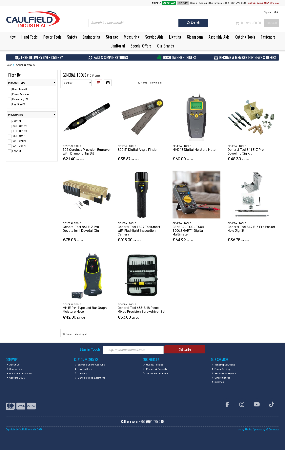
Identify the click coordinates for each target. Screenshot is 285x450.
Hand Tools (29, 37)
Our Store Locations (19, 373)
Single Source (221, 377)
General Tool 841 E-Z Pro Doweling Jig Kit (246, 151)
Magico (248, 429)
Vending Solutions (223, 364)
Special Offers (141, 46)
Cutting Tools (245, 37)
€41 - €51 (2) (19, 131)
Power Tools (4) (21, 94)
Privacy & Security (155, 369)
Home (193, 3)
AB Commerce (272, 429)
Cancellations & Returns (90, 377)
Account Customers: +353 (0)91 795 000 (222, 3)
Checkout (271, 23)
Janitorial (118, 46)
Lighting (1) (18, 104)
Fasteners (268, 37)
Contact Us (14, 369)
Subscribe (185, 349)
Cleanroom (195, 37)
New (13, 37)
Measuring (131, 37)
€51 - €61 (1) (19, 136)
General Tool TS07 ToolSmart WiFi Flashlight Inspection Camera (139, 230)
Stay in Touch (90, 349)
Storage (112, 37)
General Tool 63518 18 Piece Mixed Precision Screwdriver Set (142, 309)
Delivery (81, 373)
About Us (13, 364)
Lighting (175, 37)
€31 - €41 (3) (19, 126)
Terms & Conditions (156, 373)
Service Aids (154, 37)
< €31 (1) (17, 121)
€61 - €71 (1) (19, 141)
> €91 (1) (17, 150)
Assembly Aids (219, 37)
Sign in (268, 12)
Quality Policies (153, 364)
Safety (72, 37)
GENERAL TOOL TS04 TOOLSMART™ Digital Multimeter (188, 230)
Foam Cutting (221, 369)
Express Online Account (90, 364)
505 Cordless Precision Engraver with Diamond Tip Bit (87, 151)
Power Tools (52, 37)
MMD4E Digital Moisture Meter (195, 150)
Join (276, 12)
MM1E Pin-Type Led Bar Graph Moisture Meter (85, 309)
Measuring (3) (20, 99)
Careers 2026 (16, 377)
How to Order (84, 369)
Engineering (91, 37)
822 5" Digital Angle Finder (138, 150)
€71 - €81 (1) (19, 145)
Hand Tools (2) (20, 89)
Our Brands (165, 46)
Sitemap (218, 382)
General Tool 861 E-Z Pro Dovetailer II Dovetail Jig (81, 229)
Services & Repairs (224, 373)
